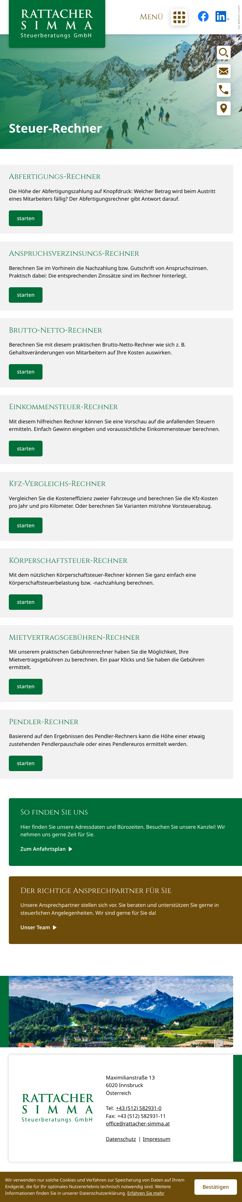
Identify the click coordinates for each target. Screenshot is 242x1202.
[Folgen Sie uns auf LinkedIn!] (222, 16)
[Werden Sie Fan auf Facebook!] (203, 16)
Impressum (156, 1139)
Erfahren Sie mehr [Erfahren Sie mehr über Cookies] (145, 1193)
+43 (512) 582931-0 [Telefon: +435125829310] (138, 1108)
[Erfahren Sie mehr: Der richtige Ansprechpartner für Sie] (38, 927)
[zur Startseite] (57, 24)
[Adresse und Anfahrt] (224, 108)
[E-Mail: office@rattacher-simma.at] (224, 71)
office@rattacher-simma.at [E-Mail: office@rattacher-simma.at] (138, 1123)
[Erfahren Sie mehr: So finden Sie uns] (46, 849)
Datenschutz (121, 1139)
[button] (224, 90)
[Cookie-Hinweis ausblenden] (215, 1187)
